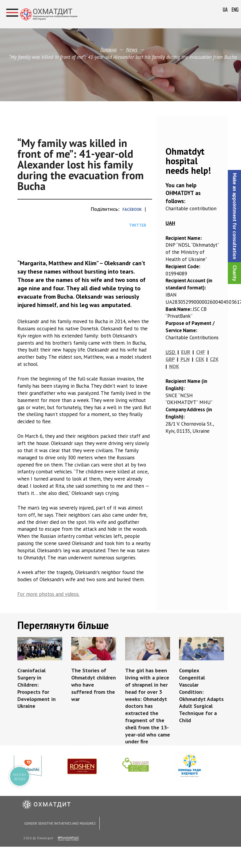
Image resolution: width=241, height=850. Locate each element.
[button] (234, 216)
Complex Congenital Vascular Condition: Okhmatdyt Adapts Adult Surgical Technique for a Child (200, 695)
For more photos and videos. (48, 594)
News (131, 49)
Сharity (234, 273)
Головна (108, 49)
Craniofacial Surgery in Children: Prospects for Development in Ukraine (37, 688)
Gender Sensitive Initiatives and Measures (59, 824)
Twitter (137, 225)
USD (170, 352)
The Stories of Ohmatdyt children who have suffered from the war (94, 684)
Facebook (132, 209)
